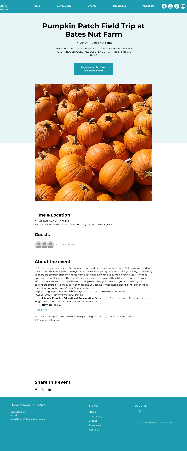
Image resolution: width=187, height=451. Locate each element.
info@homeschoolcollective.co (28, 419)
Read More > (42, 309)
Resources (95, 425)
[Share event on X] (43, 390)
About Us (94, 429)
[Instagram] (170, 6)
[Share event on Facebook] (36, 390)
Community (96, 416)
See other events (93, 70)
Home (92, 412)
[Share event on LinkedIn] (49, 390)
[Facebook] (164, 6)
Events (93, 420)
